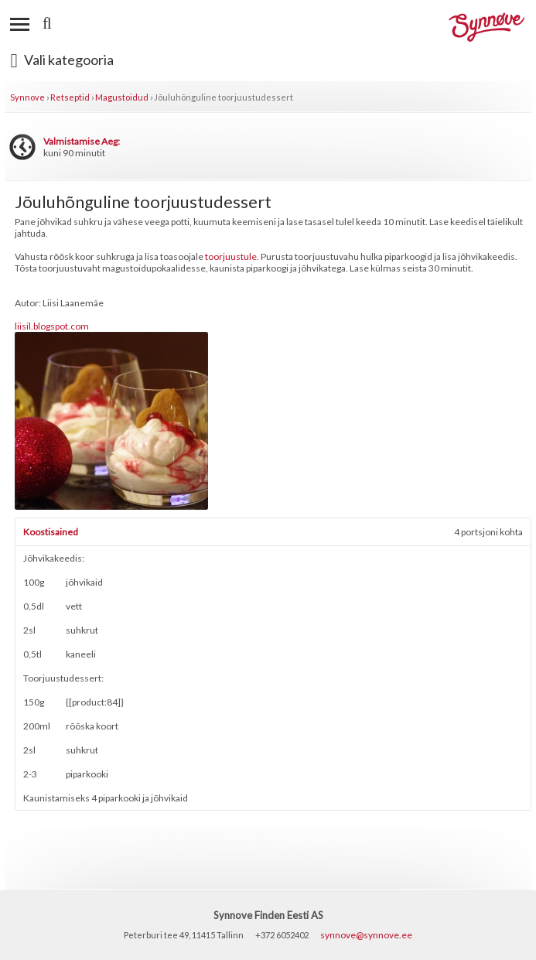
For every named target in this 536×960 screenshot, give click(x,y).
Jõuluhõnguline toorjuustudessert (223, 97)
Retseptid (70, 97)
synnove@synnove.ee (366, 935)
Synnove (27, 97)
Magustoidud (122, 97)
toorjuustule (231, 256)
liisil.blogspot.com (52, 326)
